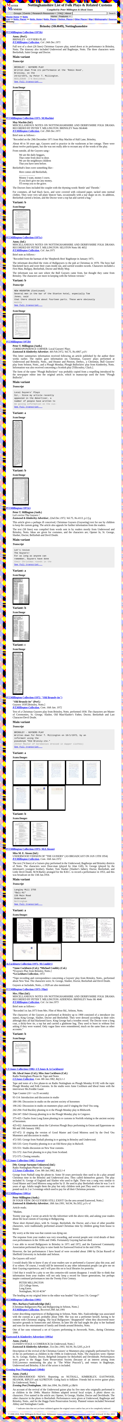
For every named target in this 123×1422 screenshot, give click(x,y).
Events (26, 13)
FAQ (60, 13)
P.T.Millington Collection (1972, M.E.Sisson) (30, 849)
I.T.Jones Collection (23, 1079)
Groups (17, 13)
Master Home (12, 17)
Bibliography (101, 19)
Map (91, 19)
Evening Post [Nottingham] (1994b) (25, 1369)
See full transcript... (28, 82)
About (68, 13)
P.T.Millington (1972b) (18, 341)
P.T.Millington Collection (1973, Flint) (27, 989)
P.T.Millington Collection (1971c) (24, 237)
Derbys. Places (65, 19)
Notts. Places (50, 19)
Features (65, 16)
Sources (113, 19)
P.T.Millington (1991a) (18, 1193)
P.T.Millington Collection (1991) (23, 1299)
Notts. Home (36, 19)
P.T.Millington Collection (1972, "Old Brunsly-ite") (34, 697)
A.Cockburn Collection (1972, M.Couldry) (29, 963)
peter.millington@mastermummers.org (74, 1414)
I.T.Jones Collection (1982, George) (25, 1160)
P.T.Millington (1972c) (18, 508)
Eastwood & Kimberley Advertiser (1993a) (29, 1336)
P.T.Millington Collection (26, 42)
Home (54, 16)
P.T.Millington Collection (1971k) (24, 32)
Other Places (80, 19)
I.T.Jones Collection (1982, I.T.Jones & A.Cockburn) (34, 1069)
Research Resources (44, 13)
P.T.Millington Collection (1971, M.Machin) (30, 118)
